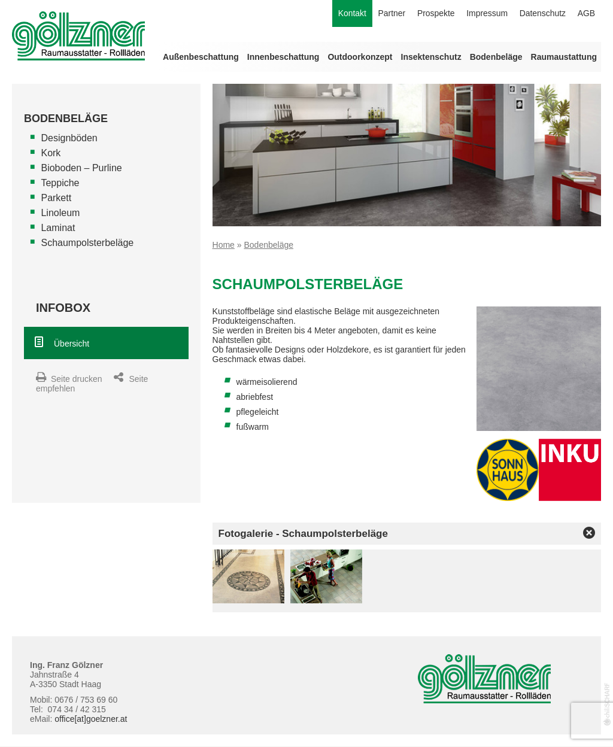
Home (224, 245)
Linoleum (60, 213)
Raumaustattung (564, 57)
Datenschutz (542, 14)
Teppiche (60, 183)
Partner (389, 14)
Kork (50, 153)
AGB (586, 14)
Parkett (56, 198)
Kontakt (350, 14)
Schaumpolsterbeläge (87, 243)
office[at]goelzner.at (90, 719)
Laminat (58, 228)
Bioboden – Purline (81, 168)
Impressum (485, 14)
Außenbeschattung (201, 57)
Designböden (69, 138)
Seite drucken (76, 379)
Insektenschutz (431, 57)
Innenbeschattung (283, 57)
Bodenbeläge (496, 57)
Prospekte (434, 14)
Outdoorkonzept (359, 57)
